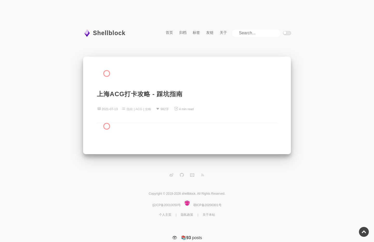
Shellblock (109, 33)
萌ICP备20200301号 (207, 205)
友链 (209, 32)
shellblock (189, 193)
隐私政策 (187, 215)
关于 (223, 32)
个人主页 (165, 215)
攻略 (148, 109)
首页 (169, 32)
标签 (196, 32)
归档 (182, 32)
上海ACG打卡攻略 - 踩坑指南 (140, 93)
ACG (139, 109)
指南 (129, 109)
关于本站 (209, 215)
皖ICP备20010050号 (166, 205)
